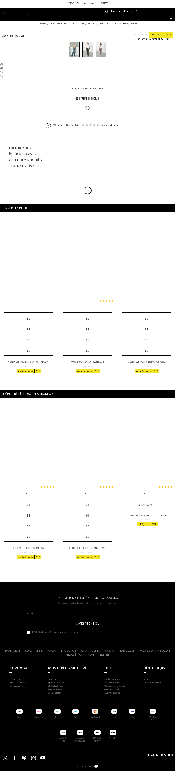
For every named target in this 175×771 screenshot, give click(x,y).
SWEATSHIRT (34, 650)
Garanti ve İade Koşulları (114, 686)
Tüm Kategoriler (58, 23)
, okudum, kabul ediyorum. (54, 632)
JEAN (84, 650)
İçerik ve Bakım (22, 154)
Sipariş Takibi (53, 679)
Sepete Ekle (87, 98)
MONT (91, 654)
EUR (170, 755)
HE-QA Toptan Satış (17, 682)
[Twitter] (5, 757)
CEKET (96, 650)
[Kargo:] (156, 11)
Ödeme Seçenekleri (25, 160)
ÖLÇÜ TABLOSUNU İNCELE (87, 88)
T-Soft (90, 766)
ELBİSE (104, 654)
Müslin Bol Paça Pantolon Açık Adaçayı (28, 362)
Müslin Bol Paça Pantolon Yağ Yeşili (146, 362)
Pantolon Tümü (108, 23)
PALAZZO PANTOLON (154, 650)
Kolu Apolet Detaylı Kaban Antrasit (87, 548)
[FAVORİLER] (164, 11)
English (153, 755)
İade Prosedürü (55, 689)
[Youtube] (42, 757)
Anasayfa (41, 23)
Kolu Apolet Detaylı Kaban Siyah (28, 548)
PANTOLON (13, 650)
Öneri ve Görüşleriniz (152, 682)
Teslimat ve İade (24, 166)
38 (87, 515)
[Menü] (7, 14)
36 (28, 504)
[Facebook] (14, 757)
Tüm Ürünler (77, 23)
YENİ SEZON (126, 650)
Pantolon (91, 23)
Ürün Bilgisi (20, 148)
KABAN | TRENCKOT (62, 650)
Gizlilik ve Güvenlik (111, 689)
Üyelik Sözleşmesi (112, 679)
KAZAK (109, 650)
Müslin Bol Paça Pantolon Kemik (87, 362)
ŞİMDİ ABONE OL (87, 623)
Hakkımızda (14, 679)
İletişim (146, 679)
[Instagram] (33, 757)
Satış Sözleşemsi (111, 682)
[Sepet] (171, 18)
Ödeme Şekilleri (54, 693)
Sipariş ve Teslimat (56, 682)
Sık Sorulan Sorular (55, 686)
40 (28, 340)
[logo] (24, 14)
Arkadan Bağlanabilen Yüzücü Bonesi (146, 515)
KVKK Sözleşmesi (112, 693)
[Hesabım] (171, 11)
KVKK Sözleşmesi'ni (42, 632)
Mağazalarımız (16, 686)
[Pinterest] (24, 757)
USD (163, 755)
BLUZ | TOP (74, 654)
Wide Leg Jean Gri (129, 23)
